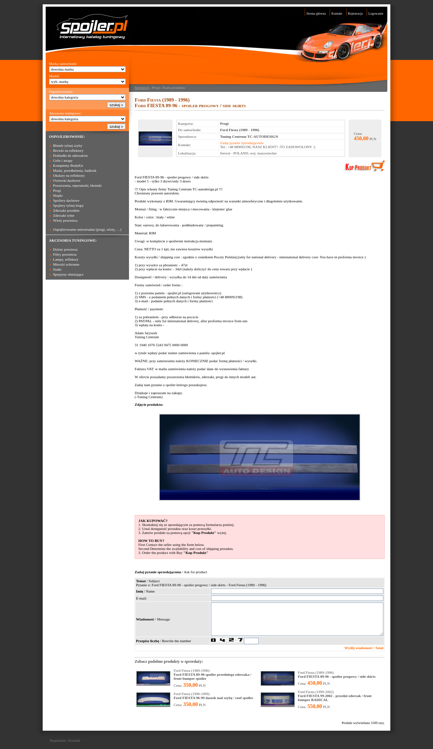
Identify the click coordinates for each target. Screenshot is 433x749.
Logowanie (375, 13)
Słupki (58, 195)
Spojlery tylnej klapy (68, 205)
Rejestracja (355, 13)
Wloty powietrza (65, 220)
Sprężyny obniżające (68, 274)
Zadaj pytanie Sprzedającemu (241, 143)
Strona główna (316, 13)
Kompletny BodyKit (68, 165)
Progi (57, 190)
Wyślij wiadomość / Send (363, 648)
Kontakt (336, 13)
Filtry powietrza (65, 254)
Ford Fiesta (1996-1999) (213, 696)
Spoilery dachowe (66, 200)
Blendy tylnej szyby (67, 145)
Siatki (57, 269)
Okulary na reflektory (69, 175)
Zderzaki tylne (63, 215)
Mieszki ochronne (66, 264)
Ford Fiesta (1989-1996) (212, 674)
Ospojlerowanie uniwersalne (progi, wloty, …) (87, 229)
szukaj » (116, 105)
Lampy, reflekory (65, 259)
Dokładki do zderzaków (70, 155)
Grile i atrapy (63, 160)
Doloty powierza (65, 249)
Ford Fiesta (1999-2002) (335, 696)
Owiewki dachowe (66, 180)
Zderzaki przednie (66, 210)
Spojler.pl (142, 88)
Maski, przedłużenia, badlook (74, 170)
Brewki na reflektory (68, 150)
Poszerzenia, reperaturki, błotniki (77, 185)
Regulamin (58, 740)
